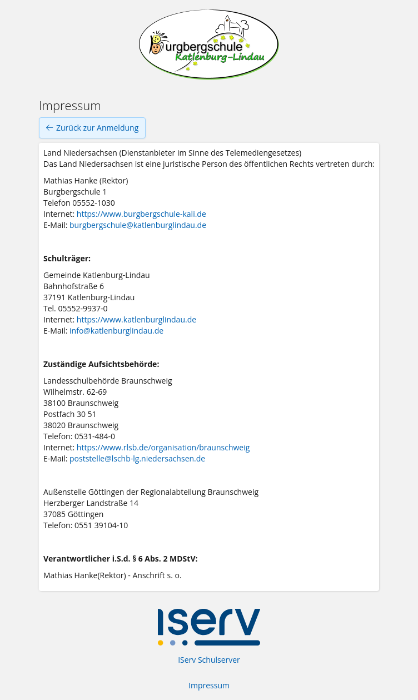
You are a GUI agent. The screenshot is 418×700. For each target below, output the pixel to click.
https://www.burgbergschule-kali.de (141, 213)
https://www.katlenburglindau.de (136, 319)
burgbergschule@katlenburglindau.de (137, 225)
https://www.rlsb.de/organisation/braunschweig (163, 447)
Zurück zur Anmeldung (92, 127)
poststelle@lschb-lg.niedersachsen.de (137, 458)
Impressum (209, 685)
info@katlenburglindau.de (116, 330)
